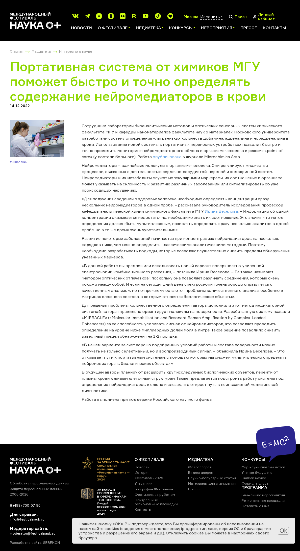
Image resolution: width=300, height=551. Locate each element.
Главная (16, 51)
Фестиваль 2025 (149, 478)
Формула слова (255, 483)
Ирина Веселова (221, 211)
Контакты (274, 27)
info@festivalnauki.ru (27, 519)
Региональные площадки (263, 500)
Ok (283, 530)
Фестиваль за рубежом (155, 494)
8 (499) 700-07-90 (25, 505)
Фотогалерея (200, 467)
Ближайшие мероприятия (263, 495)
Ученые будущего (257, 472)
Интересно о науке (75, 51)
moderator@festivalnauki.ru (32, 533)
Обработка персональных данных (39, 483)
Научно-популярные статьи (212, 478)
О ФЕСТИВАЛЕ (149, 459)
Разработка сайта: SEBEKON (35, 543)
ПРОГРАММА (254, 487)
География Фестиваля (154, 489)
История (142, 472)
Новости (81, 27)
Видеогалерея (200, 472)
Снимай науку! (254, 478)
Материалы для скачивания (212, 483)
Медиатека (41, 51)
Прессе (249, 27)
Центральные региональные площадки (156, 502)
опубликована (167, 156)
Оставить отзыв (256, 506)
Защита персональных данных (36, 489)
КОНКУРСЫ (253, 459)
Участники (143, 483)
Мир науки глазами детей (263, 467)
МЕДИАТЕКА (200, 459)
